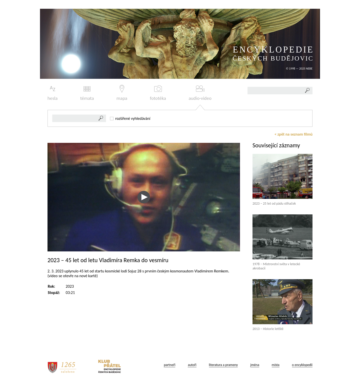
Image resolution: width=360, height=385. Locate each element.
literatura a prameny (223, 365)
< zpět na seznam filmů (293, 134)
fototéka (158, 93)
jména (254, 365)
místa (276, 365)
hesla (53, 93)
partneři (169, 365)
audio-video (200, 93)
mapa (121, 93)
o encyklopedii (302, 365)
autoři (192, 365)
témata (87, 93)
